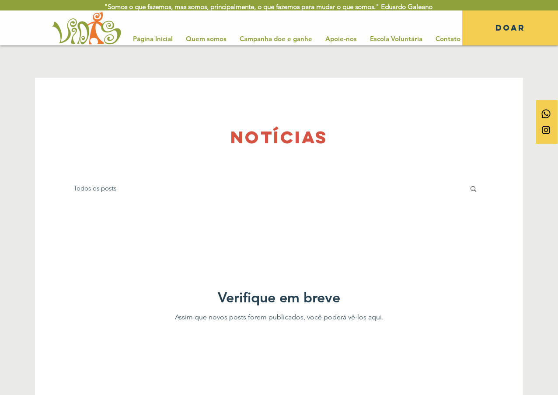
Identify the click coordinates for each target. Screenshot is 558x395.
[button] (473, 189)
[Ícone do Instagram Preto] (546, 130)
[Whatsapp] (546, 113)
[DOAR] (510, 27)
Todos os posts (94, 188)
